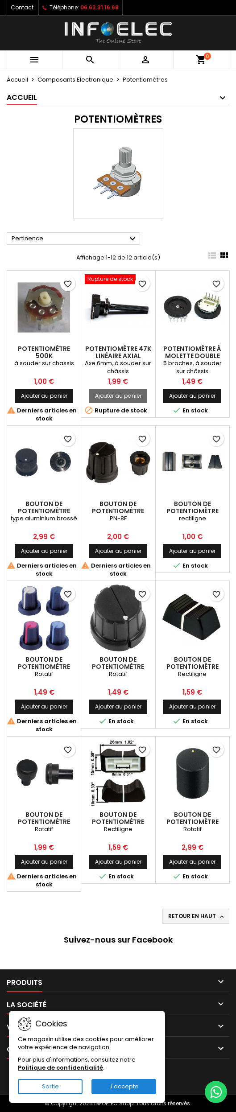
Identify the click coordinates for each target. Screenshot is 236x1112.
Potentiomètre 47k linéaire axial (118, 352)
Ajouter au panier (44, 395)
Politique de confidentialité (60, 1067)
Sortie (50, 1086)
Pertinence (75, 239)
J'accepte (124, 1086)
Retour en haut (196, 916)
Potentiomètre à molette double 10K (192, 355)
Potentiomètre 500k (44, 352)
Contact (22, 7)
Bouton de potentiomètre (44, 507)
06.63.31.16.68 (99, 7)
